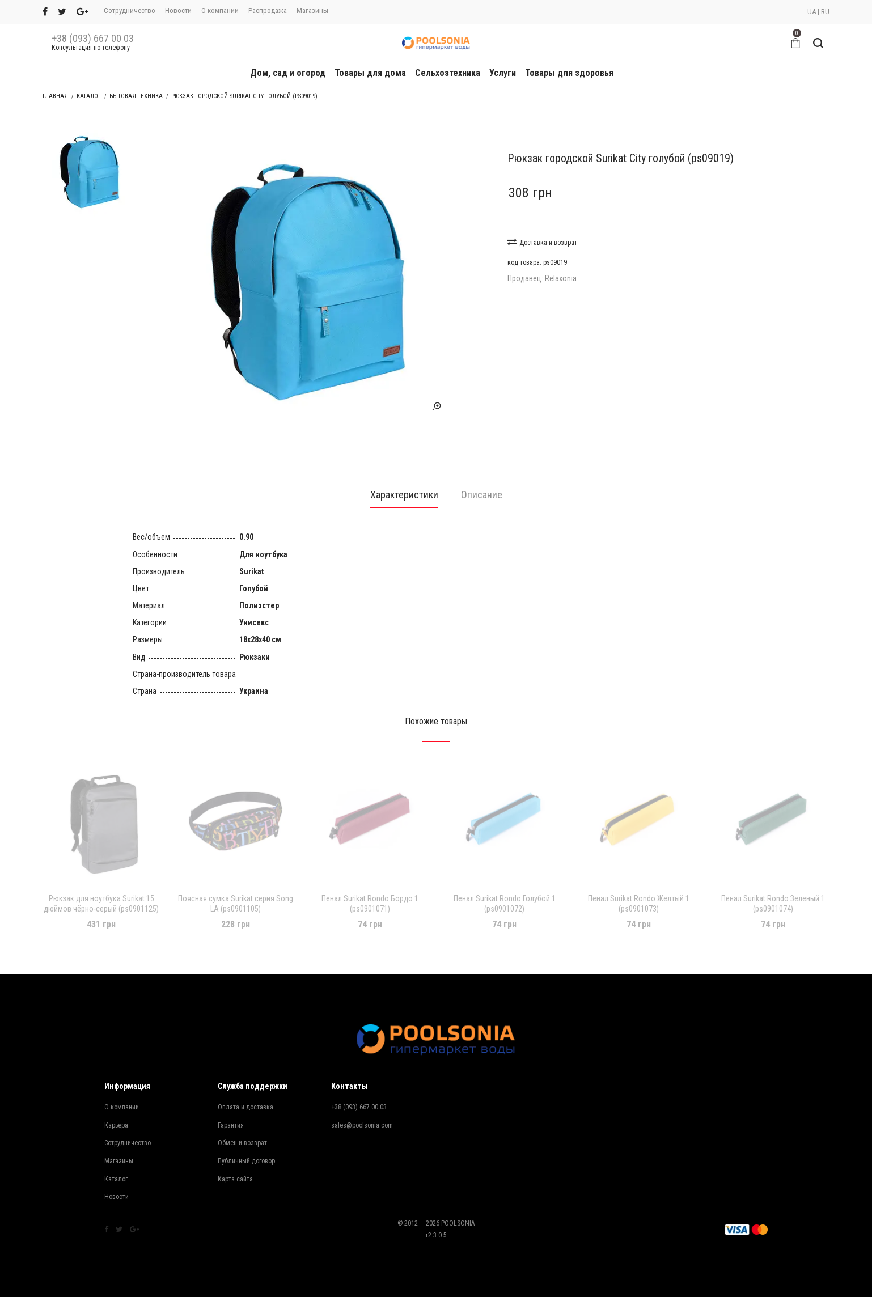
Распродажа (267, 10)
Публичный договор (246, 1150)
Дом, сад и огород (287, 72)
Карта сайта (235, 1168)
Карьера (116, 1114)
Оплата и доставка (245, 1096)
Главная (55, 96)
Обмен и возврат (242, 1131)
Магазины (312, 10)
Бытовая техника (136, 96)
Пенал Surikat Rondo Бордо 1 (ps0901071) (369, 892)
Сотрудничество (129, 10)
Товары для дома (370, 72)
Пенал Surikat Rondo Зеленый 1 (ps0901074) (773, 892)
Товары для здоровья (569, 72)
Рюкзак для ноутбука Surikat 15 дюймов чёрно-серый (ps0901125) (101, 892)
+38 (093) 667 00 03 (93, 38)
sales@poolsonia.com (362, 1114)
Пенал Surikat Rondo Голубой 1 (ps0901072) (505, 892)
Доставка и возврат (542, 242)
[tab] (404, 487)
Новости (178, 10)
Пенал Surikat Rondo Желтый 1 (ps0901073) (638, 892)
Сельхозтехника (447, 72)
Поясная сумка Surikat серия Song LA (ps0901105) (235, 892)
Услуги (502, 72)
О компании (220, 10)
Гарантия (231, 1114)
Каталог (89, 96)
